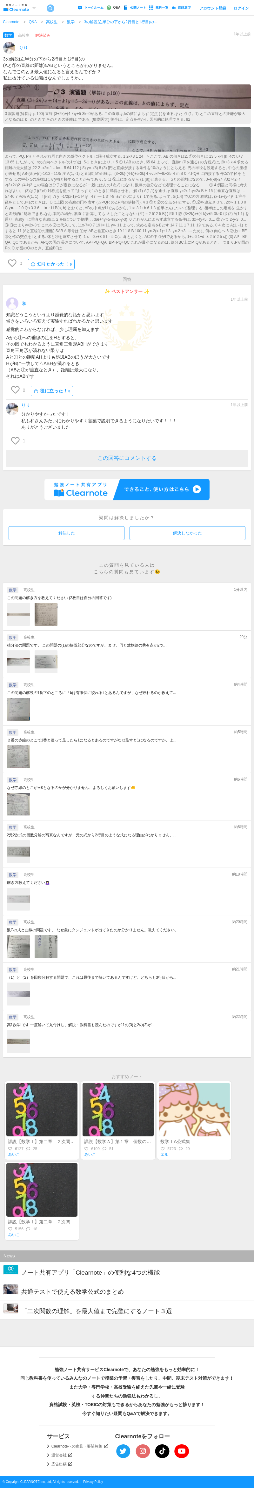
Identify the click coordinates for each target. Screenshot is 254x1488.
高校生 (51, 22)
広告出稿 (61, 1464)
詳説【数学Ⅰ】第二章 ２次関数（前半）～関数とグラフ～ (68, 1221)
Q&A (33, 22)
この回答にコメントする (127, 458)
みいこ (14, 1154)
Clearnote (11, 22)
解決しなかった (187, 533)
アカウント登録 (212, 8)
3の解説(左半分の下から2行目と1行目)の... (120, 22)
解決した (66, 533)
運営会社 (61, 1455)
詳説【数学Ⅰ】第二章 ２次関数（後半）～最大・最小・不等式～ (74, 1141)
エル (164, 1154)
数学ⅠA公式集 (175, 1141)
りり (23, 47)
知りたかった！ (51, 264)
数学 (71, 22)
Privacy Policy (93, 1482)
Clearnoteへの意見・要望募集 (79, 1446)
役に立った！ (52, 391)
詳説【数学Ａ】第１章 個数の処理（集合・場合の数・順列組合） (150, 1141)
